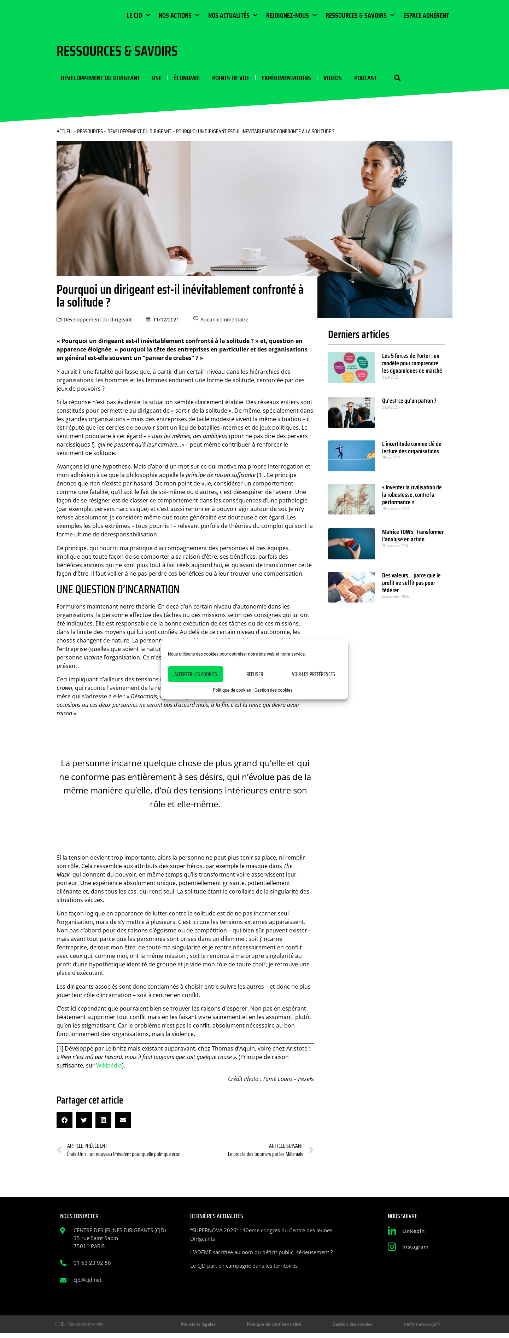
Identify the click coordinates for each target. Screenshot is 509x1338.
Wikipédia (109, 1068)
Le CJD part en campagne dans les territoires (244, 1268)
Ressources (90, 134)
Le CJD (138, 15)
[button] (381, 79)
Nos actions (179, 15)
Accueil (64, 134)
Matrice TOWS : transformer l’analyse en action (413, 538)
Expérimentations (277, 79)
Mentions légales (256, 1328)
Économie (180, 79)
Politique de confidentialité (315, 1328)
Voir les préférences (313, 674)
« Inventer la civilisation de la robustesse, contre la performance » (412, 497)
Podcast (353, 79)
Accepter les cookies (195, 674)
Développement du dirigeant (96, 79)
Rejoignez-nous (291, 15)
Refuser (254, 674)
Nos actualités (232, 15)
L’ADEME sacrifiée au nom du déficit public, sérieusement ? (261, 1254)
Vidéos (321, 79)
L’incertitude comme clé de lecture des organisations (411, 450)
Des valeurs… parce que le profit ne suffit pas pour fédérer (411, 585)
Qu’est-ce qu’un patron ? (409, 403)
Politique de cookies (232, 690)
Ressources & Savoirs (360, 15)
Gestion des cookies (274, 690)
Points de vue (222, 79)
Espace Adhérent (426, 15)
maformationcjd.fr (429, 1328)
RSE (151, 79)
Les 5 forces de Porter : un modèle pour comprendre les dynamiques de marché (412, 366)
